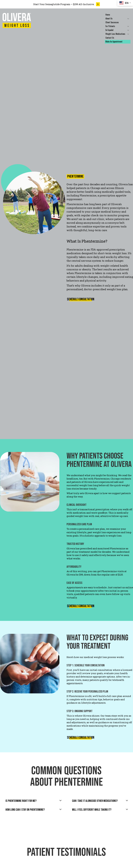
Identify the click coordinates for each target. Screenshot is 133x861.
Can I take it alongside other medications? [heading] (95, 801)
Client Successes (112, 22)
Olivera (123, 184)
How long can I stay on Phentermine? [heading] (25, 810)
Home (107, 14)
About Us (108, 18)
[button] (128, 19)
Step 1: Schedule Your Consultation (86, 665)
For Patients (110, 26)
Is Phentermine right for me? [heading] (20, 801)
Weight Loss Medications (115, 33)
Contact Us (109, 37)
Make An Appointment (113, 41)
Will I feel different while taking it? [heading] (91, 810)
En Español (109, 30)
